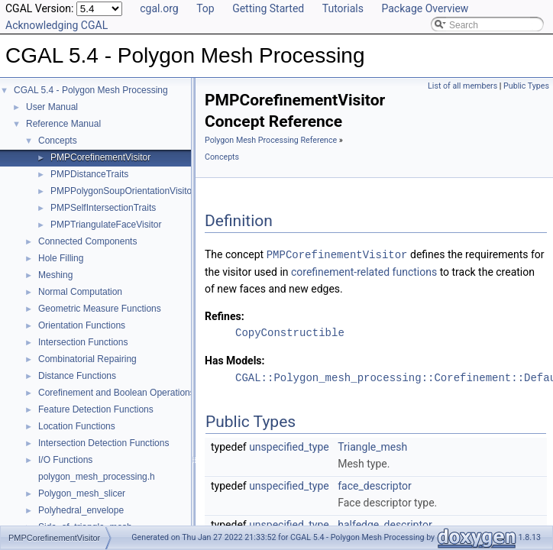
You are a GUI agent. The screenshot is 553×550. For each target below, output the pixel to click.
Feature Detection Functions (96, 409)
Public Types (526, 86)
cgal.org (159, 8)
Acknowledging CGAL (56, 25)
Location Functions (76, 426)
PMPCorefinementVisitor (100, 157)
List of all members (462, 86)
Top (205, 8)
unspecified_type (289, 445)
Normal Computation (80, 291)
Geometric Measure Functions (99, 308)
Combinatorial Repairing (87, 359)
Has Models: (235, 360)
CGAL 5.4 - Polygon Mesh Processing (91, 90)
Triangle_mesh (372, 445)
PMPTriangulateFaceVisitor (105, 224)
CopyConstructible (289, 332)
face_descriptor (375, 484)
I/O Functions (65, 460)
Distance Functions (77, 375)
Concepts (57, 140)
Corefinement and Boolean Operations (116, 392)
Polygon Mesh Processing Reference (271, 140)
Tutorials (343, 8)
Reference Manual (63, 123)
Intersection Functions (83, 342)
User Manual (52, 107)
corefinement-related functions (365, 271)
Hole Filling (60, 258)
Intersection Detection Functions (103, 443)
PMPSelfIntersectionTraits (103, 207)
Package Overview (424, 8)
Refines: (224, 315)
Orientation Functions (81, 325)
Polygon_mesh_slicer (81, 493)
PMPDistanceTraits (89, 174)
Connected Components (87, 241)
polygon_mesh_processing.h (96, 476)
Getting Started (268, 8)
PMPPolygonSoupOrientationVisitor (122, 191)
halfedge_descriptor (385, 523)
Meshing (55, 275)
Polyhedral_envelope (81, 510)
